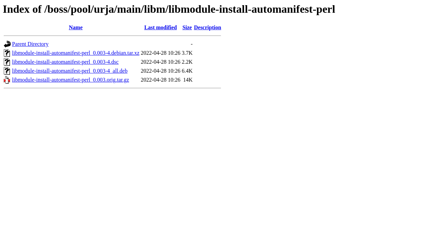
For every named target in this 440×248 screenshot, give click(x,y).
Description (207, 27)
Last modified (160, 27)
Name (75, 27)
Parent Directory (30, 44)
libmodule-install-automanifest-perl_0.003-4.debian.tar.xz (76, 53)
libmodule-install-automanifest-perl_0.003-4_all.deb (70, 71)
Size (187, 27)
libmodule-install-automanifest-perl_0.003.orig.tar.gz (70, 80)
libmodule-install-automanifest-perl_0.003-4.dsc (65, 62)
